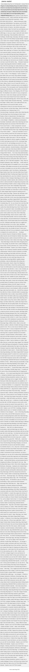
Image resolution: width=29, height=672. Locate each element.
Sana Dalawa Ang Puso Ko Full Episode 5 (11, 4)
